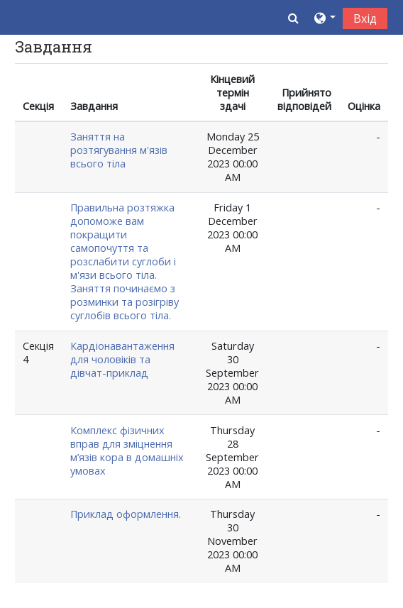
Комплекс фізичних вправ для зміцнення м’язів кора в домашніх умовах (127, 450)
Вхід (365, 18)
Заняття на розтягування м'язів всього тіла (118, 150)
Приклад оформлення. (125, 514)
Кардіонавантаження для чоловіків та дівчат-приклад (122, 359)
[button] (293, 17)
